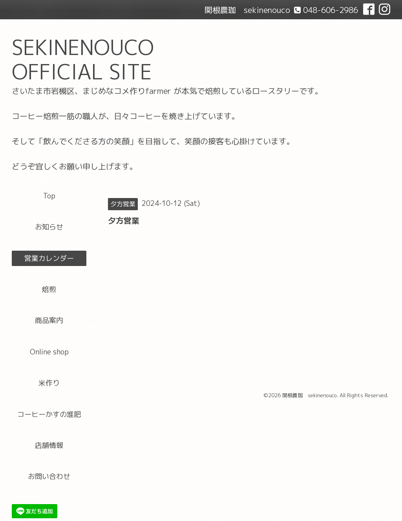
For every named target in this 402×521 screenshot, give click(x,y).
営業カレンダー (49, 258)
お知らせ (49, 227)
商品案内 (49, 320)
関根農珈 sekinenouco (309, 395)
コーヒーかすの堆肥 (49, 414)
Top (49, 196)
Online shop (49, 352)
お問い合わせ (49, 476)
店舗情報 (49, 445)
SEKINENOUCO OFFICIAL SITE (83, 59)
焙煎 (49, 289)
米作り (49, 383)
